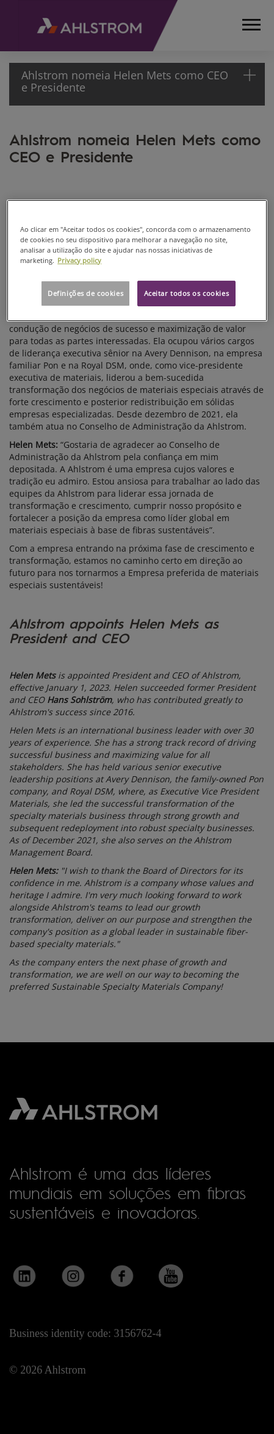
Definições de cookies (85, 293)
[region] (137, 260)
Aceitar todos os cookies (186, 293)
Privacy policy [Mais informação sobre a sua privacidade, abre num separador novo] (79, 260)
